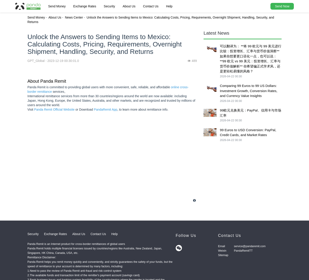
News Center (74, 17)
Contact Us (151, 6)
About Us (129, 6)
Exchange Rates (84, 6)
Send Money (57, 6)
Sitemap (223, 255)
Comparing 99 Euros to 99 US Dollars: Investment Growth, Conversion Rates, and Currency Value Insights (248, 91)
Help (169, 6)
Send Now (282, 6)
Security (109, 6)
